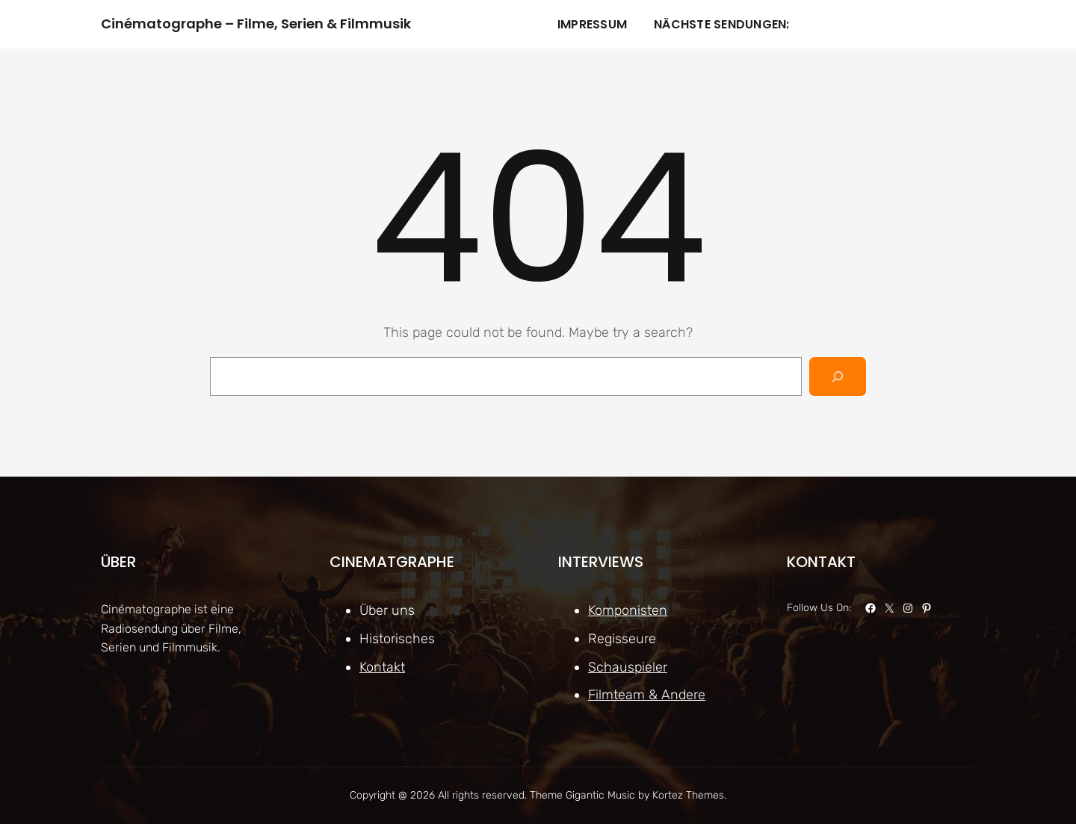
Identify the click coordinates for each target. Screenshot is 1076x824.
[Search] (837, 376)
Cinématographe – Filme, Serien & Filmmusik (256, 23)
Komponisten (627, 610)
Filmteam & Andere (646, 695)
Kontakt (382, 666)
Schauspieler (627, 666)
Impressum (592, 24)
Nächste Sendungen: (722, 24)
